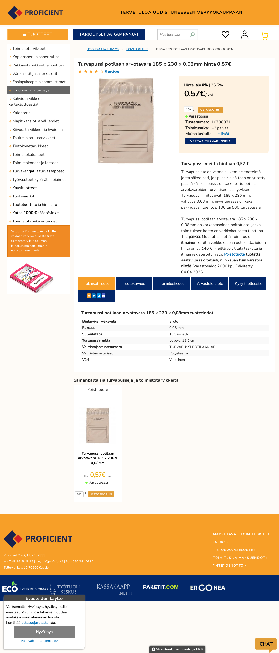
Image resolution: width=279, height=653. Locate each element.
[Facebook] (103, 295)
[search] (193, 32)
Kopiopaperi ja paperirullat (34, 57)
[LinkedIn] (94, 295)
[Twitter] (99, 295)
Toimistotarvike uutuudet (33, 221)
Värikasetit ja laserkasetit (33, 73)
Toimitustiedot (172, 283)
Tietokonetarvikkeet (28, 146)
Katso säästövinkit (34, 213)
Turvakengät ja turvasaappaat (36, 171)
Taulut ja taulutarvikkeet (32, 138)
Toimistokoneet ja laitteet (33, 163)
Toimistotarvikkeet (27, 48)
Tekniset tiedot (96, 283)
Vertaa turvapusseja (210, 141)
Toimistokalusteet (27, 154)
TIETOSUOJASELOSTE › (234, 550)
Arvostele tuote (210, 283)
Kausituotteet (23, 188)
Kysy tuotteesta (248, 283)
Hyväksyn (44, 632)
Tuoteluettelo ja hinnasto (33, 204)
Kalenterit (19, 113)
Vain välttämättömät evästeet (44, 640)
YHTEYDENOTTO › (229, 565)
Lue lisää (221, 134)
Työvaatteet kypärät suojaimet (37, 179)
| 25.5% (209, 85)
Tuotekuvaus (134, 283)
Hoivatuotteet (137, 49)
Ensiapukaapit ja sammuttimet (37, 82)
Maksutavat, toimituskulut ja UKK (177, 649)
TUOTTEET (37, 34)
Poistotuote (234, 254)
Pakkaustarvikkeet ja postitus (36, 65)
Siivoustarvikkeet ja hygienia (36, 129)
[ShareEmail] (89, 295)
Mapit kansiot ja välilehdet (34, 121)
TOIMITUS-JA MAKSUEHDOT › (240, 558)
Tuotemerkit (21, 196)
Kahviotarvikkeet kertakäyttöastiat (25, 101)
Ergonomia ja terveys (29, 90)
